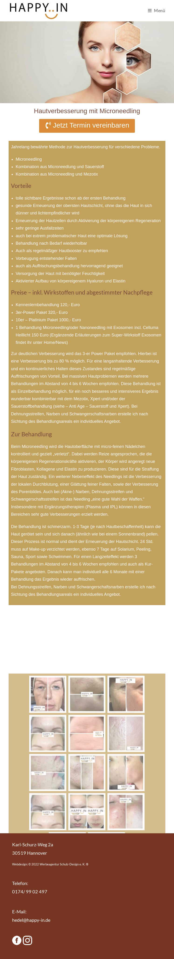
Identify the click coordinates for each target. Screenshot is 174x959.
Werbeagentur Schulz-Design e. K (62, 864)
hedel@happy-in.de (31, 920)
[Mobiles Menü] (156, 10)
